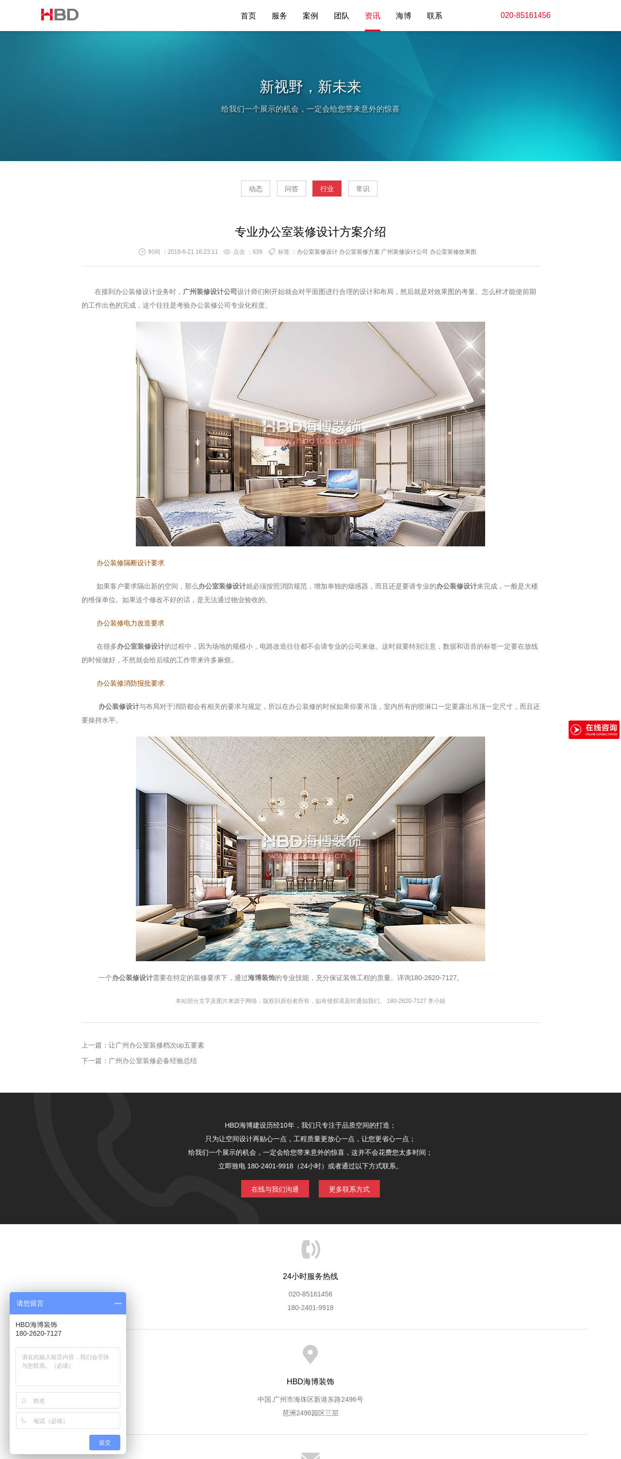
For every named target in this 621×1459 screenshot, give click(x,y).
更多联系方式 (356, 1191)
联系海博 (469, 1359)
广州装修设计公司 (404, 255)
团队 (341, 16)
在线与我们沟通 (268, 1191)
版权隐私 (389, 1359)
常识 (390, 192)
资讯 (372, 16)
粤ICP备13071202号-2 (310, 1423)
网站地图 (509, 1359)
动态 (228, 192)
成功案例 (349, 1359)
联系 (434, 16)
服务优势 (229, 1359)
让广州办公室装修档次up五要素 (157, 1049)
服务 (279, 16)
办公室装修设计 (317, 255)
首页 (248, 16)
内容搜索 (572, 15)
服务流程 (269, 1359)
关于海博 (149, 1359)
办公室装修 (215, 590)
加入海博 (429, 1359)
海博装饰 (56, 15)
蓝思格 (398, 1409)
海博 (403, 16)
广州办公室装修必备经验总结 (153, 1064)
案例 (310, 16)
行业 (336, 192)
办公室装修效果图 (453, 255)
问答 (282, 192)
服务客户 (309, 1359)
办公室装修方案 (359, 255)
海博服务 (189, 1359)
